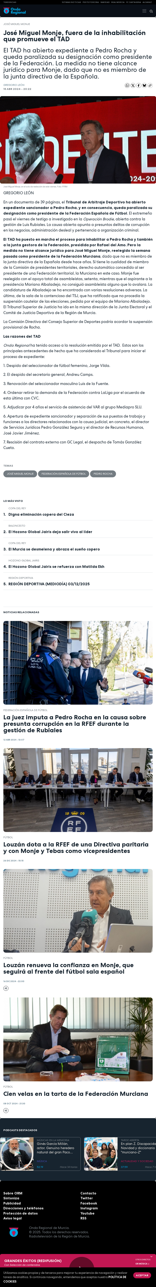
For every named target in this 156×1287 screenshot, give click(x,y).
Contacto (88, 1193)
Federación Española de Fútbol (64, 474)
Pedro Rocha (103, 474)
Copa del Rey (17, 508)
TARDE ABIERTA (130, 1140)
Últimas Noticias (71, 2)
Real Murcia (117, 2)
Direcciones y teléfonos (23, 1208)
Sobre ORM (12, 1193)
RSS (83, 1218)
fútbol (8, 837)
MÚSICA (42, 1161)
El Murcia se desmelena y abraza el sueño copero (54, 549)
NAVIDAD (105, 2)
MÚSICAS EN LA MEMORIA (53, 1140)
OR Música (142, 1263)
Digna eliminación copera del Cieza (41, 514)
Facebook (88, 1203)
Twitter (86, 1198)
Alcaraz (147, 2)
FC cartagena (133, 2)
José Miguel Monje (16, 24)
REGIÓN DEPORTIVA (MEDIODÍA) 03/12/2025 (49, 584)
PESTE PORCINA (91, 2)
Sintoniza (11, 1198)
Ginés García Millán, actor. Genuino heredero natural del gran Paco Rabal (55, 1148)
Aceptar (142, 1275)
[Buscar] (150, 10)
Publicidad (12, 1203)
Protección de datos (20, 1213)
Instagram (89, 1208)
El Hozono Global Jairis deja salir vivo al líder (50, 532)
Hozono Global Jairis (23, 560)
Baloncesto (16, 526)
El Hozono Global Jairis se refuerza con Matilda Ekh (56, 566)
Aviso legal (12, 1218)
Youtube (87, 1213)
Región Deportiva (20, 578)
